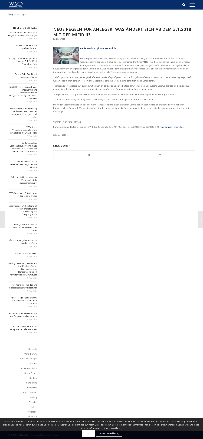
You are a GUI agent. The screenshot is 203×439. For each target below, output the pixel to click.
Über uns (32, 416)
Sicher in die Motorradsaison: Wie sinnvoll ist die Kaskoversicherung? (24, 180)
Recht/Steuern (30, 392)
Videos (34, 407)
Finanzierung (31, 382)
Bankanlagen (59, 39)
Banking (33, 378)
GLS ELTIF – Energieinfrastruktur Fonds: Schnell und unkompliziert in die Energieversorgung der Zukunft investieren (23, 93)
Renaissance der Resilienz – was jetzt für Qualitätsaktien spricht (23, 315)
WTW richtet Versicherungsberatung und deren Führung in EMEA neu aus (23, 130)
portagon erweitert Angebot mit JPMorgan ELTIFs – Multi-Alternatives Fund (23, 61)
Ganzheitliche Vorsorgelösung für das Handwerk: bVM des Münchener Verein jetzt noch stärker (23, 112)
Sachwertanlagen (28, 358)
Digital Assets (30, 373)
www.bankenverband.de (172, 126)
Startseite (32, 348)
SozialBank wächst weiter (26, 253)
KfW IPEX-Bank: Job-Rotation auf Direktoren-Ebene (23, 242)
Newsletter (32, 411)
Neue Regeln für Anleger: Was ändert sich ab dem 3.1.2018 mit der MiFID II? (122, 31)
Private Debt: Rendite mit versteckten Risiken (26, 75)
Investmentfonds (29, 368)
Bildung (33, 397)
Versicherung (30, 353)
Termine (33, 402)
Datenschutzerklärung (109, 433)
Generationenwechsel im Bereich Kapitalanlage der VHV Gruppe (23, 164)
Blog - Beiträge (17, 14)
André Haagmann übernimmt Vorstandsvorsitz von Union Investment (24, 300)
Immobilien (32, 387)
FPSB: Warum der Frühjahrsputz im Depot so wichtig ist (23, 194)
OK (88, 433)
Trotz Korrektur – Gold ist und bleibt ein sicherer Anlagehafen (23, 286)
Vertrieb (33, 363)
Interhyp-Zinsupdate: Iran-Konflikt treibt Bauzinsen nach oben (24, 227)
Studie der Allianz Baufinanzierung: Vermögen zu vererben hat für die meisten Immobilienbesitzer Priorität (23, 147)
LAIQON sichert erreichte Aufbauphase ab (26, 47)
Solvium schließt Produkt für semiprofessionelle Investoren (23, 328)
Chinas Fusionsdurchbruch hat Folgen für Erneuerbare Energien (22, 34)
